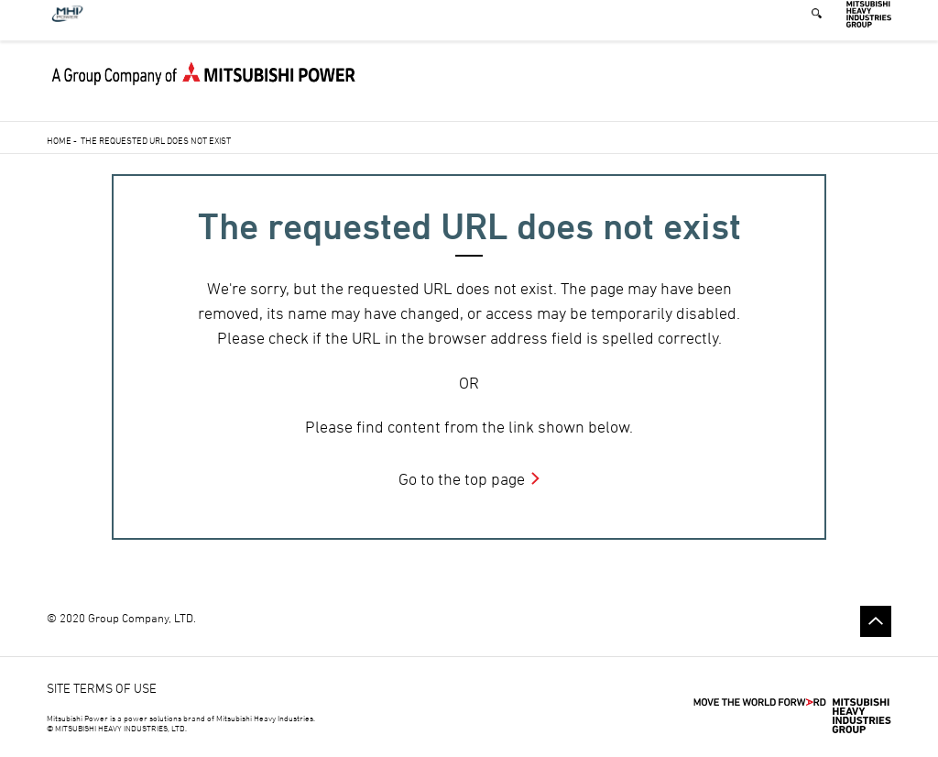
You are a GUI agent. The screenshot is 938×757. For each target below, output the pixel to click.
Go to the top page (461, 478)
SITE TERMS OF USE (102, 688)
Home (59, 140)
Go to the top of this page (875, 621)
